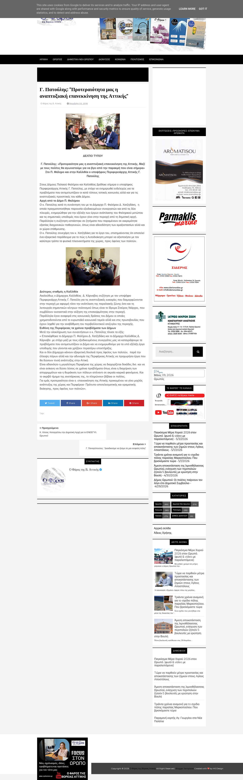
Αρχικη (44, 59)
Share (70, 403)
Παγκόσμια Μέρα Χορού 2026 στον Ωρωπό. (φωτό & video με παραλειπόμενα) (175, 435)
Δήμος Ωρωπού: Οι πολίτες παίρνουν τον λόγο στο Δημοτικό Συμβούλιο (178, 481)
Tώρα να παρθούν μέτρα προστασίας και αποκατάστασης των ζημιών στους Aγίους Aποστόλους (179, 447)
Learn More (187, 8)
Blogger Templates (185, 768)
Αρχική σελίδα (162, 528)
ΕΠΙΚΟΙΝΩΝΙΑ (156, 59)
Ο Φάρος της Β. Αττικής (84, 453)
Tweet (50, 403)
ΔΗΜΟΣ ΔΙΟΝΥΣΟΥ (179, 516)
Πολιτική (158, 516)
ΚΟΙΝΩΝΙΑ (120, 59)
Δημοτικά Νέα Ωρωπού (181, 504)
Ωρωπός (159, 379)
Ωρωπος (57, 59)
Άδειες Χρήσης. (163, 532)
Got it (203, 8)
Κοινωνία (158, 510)
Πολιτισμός (177, 510)
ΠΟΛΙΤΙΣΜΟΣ (137, 59)
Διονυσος (104, 59)
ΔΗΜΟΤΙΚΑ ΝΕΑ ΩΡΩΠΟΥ (80, 59)
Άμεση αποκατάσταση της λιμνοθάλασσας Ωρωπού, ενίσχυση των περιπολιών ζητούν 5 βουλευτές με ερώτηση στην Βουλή (179, 470)
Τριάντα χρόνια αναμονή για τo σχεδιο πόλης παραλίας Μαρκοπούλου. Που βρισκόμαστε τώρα (176, 458)
